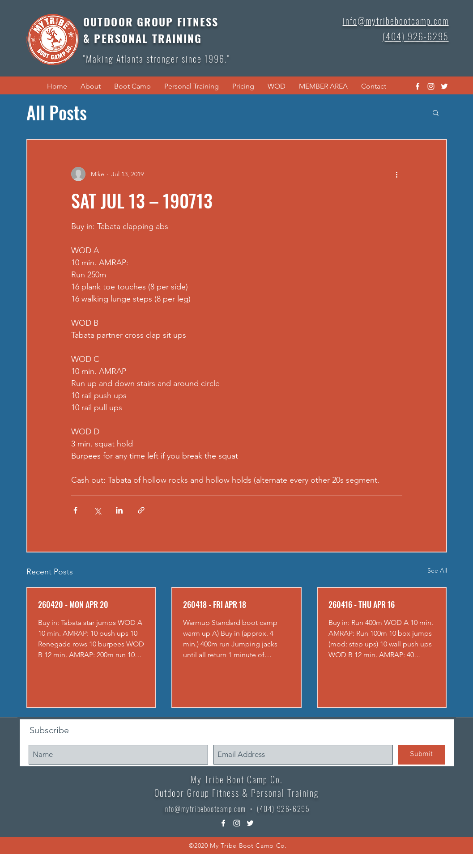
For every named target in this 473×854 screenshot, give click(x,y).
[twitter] (444, 86)
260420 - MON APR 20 (73, 604)
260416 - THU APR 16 (361, 604)
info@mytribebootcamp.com (204, 808)
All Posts (56, 112)
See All (437, 570)
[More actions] (397, 174)
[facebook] (417, 86)
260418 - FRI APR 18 (214, 604)
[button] (90, 86)
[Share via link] (141, 510)
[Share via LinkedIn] (119, 510)
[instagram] (430, 86)
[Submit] (421, 755)
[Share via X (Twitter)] (97, 510)
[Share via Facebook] (75, 510)
